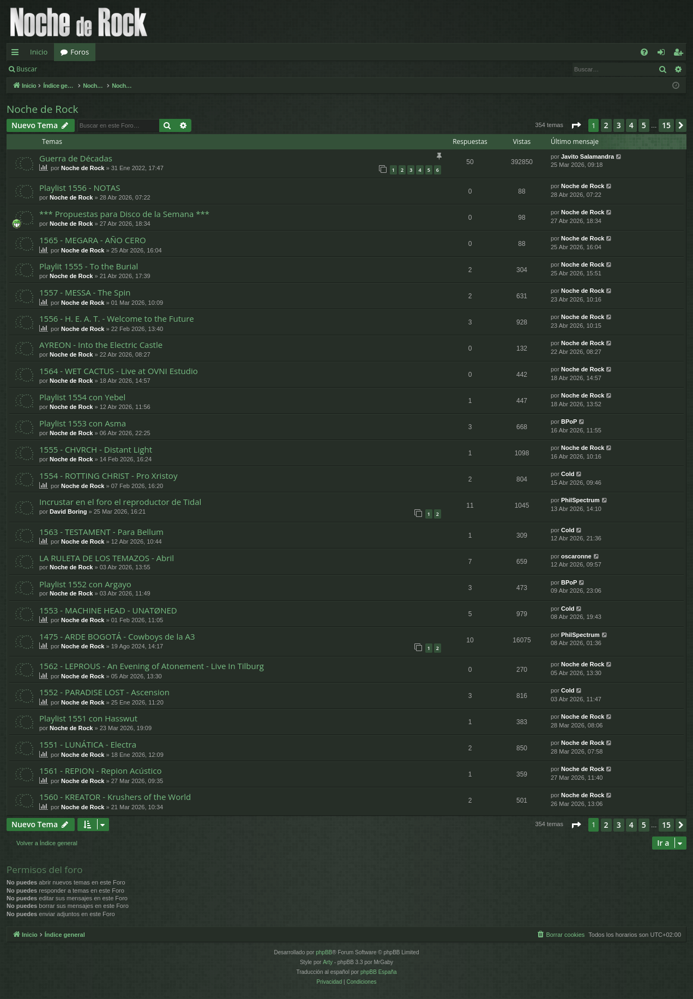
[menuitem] (644, 52)
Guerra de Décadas (75, 158)
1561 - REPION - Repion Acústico (100, 770)
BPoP (569, 421)
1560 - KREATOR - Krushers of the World (115, 796)
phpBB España (378, 972)
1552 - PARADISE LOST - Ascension (104, 692)
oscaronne (576, 556)
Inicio (38, 52)
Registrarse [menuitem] (680, 54)
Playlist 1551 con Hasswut (88, 718)
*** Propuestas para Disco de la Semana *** (124, 213)
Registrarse (123, 69)
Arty (328, 962)
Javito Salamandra (587, 156)
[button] (576, 125)
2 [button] (606, 125)
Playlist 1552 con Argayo (85, 584)
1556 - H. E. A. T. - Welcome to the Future (116, 318)
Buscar (26, 69)
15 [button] (666, 125)
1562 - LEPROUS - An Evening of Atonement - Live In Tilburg (151, 665)
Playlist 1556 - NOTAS (79, 187)
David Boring (68, 511)
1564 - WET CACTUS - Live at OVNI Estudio (118, 370)
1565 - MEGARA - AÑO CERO (92, 239)
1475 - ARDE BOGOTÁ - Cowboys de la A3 (117, 636)
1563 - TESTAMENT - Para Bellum (101, 531)
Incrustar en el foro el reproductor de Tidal (120, 501)
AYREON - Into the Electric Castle (100, 344)
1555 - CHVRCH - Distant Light (95, 449)
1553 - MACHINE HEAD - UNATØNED (108, 610)
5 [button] (644, 125)
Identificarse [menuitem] (664, 54)
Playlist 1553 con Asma (82, 423)
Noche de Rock (43, 109)
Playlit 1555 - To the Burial (88, 266)
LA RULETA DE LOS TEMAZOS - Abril (106, 557)
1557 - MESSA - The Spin (84, 292)
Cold (567, 474)
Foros (79, 52)
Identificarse (72, 69)
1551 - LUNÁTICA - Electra (87, 744)
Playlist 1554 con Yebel (82, 397)
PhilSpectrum (580, 500)
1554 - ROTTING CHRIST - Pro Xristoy (108, 475)
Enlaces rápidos (17, 54)
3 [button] (619, 125)
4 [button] (631, 125)
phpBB (324, 952)
